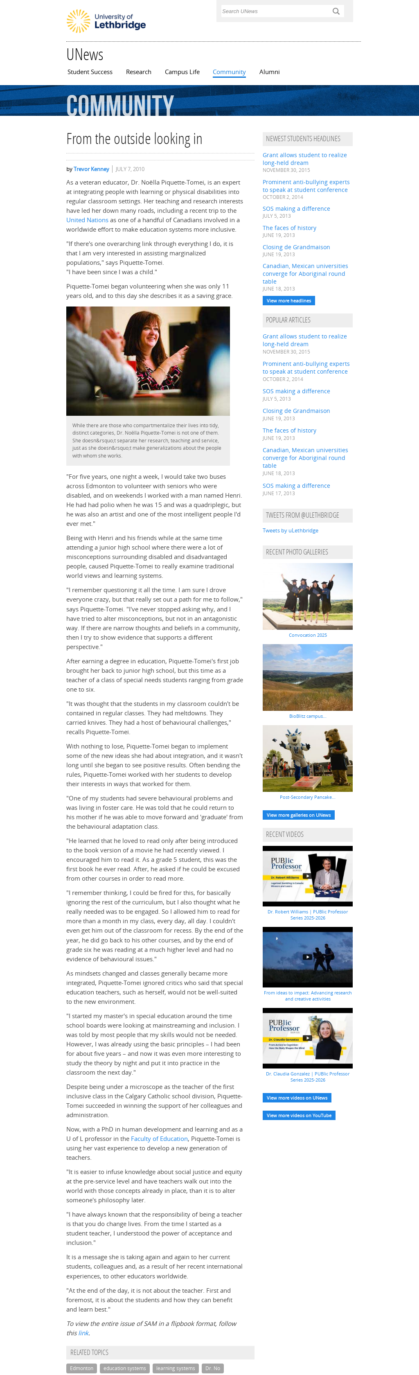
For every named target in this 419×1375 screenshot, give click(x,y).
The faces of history (289, 228)
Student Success (90, 72)
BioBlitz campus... (308, 716)
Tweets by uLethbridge (290, 530)
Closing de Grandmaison (296, 247)
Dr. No (212, 1368)
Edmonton (81, 1368)
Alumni (269, 72)
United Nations (87, 220)
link (83, 1333)
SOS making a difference (296, 208)
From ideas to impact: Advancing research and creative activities (308, 996)
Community (229, 72)
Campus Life (182, 72)
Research (138, 72)
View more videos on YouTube (299, 1115)
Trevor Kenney (91, 169)
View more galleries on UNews (299, 815)
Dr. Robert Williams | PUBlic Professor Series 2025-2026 (308, 914)
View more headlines (289, 301)
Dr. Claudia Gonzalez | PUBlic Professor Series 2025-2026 (307, 1077)
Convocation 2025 (308, 635)
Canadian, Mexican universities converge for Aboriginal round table (305, 273)
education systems (125, 1368)
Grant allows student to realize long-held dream (305, 159)
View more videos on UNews (297, 1098)
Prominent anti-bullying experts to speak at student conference (306, 186)
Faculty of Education (159, 1138)
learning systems (175, 1368)
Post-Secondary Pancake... (308, 797)
